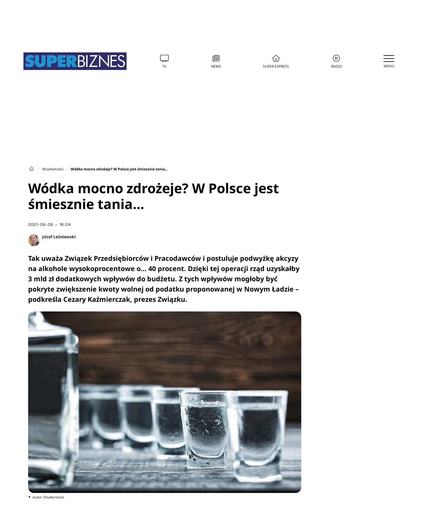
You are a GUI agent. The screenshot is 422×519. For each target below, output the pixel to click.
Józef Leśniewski (59, 236)
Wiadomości (53, 169)
